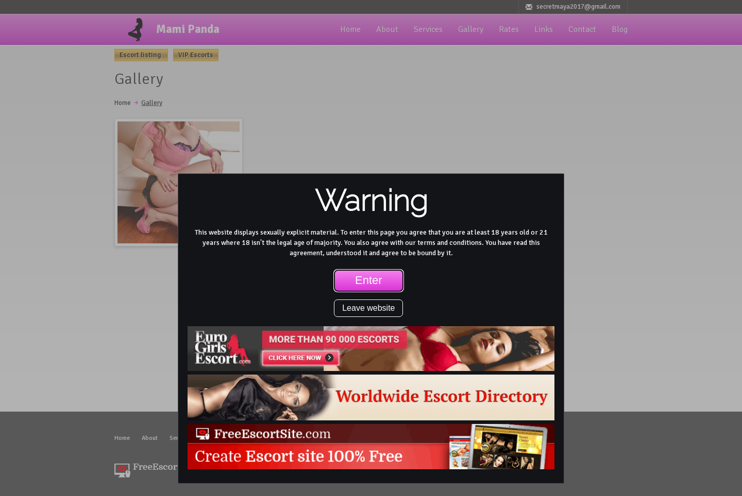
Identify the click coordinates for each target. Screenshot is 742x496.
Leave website (368, 308)
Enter (368, 280)
